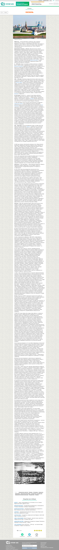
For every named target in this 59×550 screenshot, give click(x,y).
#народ (37, 494)
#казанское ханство (23, 492)
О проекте (40, 0)
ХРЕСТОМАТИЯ (38, 4)
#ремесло (41, 492)
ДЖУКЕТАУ (16, 511)
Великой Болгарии (34, 60)
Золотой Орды (19, 82)
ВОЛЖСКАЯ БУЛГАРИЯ (19, 508)
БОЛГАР (16, 502)
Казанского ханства (18, 103)
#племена (35, 492)
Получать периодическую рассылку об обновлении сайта (29, 543)
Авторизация (51, 3)
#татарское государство (36, 493)
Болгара (32, 98)
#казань (31, 492)
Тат (50, 0)
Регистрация (56, 3)
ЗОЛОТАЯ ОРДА (17, 515)
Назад (5, 12)
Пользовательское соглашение (47, 547)
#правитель (31, 494)
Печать (36, 536)
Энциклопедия (23, 4)
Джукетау (16, 93)
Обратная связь (45, 0)
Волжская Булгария (18, 66)
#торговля (17, 493)
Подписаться (29, 548)
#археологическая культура (21, 494)
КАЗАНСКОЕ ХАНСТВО (18, 521)
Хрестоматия (43, 543)
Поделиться (29, 536)
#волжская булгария (25, 493)
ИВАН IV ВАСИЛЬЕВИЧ (19, 518)
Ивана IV (28, 126)
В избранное (22, 536)
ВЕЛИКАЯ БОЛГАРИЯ (18, 505)
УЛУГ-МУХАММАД (17, 524)
